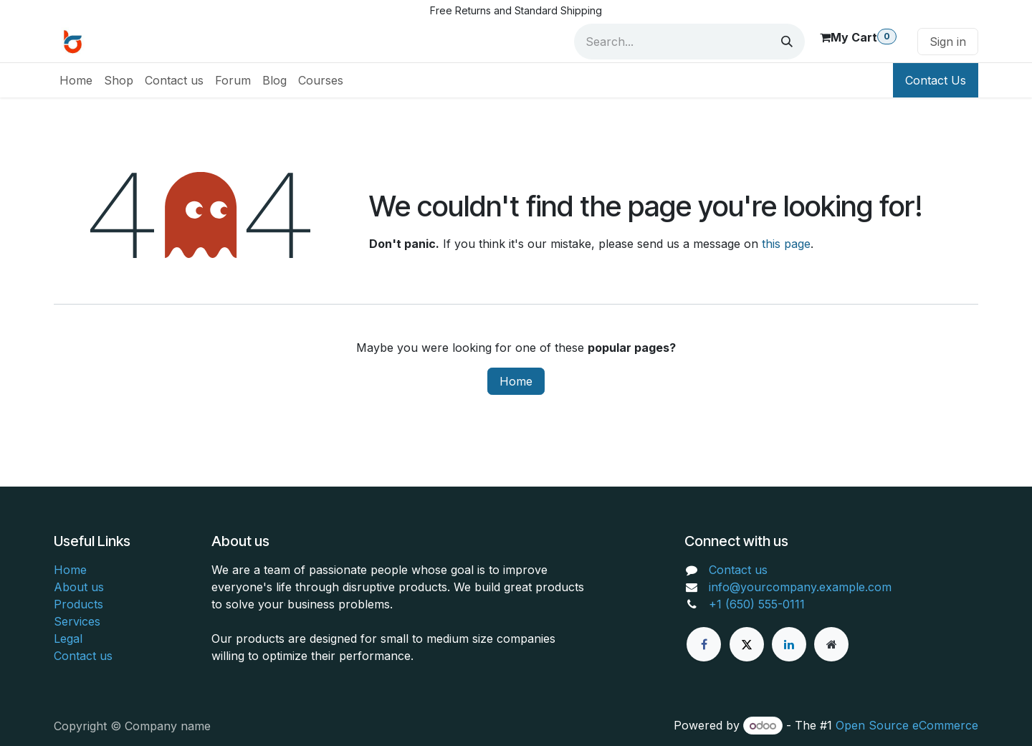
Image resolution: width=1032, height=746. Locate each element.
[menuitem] (76, 80)
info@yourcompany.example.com (800, 587)
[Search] (787, 41)
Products (78, 604)
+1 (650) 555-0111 (757, 604)
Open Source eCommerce (907, 725)
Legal (68, 638)
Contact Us (935, 80)
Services (77, 621)
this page (786, 243)
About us (79, 587)
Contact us (83, 656)
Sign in (948, 41)
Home (516, 381)
